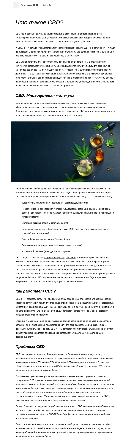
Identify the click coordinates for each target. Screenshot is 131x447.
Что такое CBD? (29, 5)
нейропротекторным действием (59, 257)
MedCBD (105, 82)
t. (16, 5)
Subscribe (46, 5)
